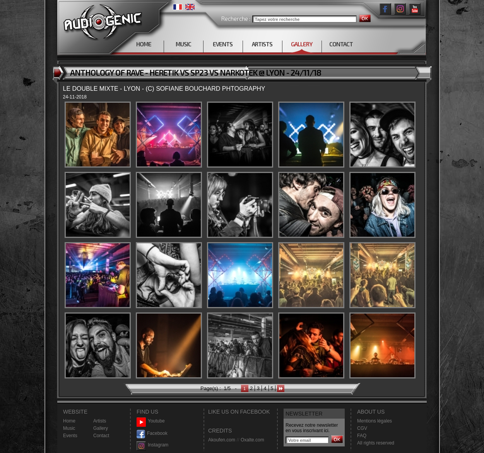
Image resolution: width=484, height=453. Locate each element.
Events (70, 435)
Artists (99, 421)
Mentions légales (374, 421)
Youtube (151, 421)
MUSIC (183, 44)
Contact (101, 435)
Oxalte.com (252, 440)
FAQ (361, 435)
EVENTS (223, 44)
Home (69, 421)
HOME (143, 44)
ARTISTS (262, 44)
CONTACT (341, 44)
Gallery (100, 428)
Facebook (152, 433)
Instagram (152, 445)
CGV (362, 428)
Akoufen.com (221, 440)
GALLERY (301, 44)
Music (69, 428)
